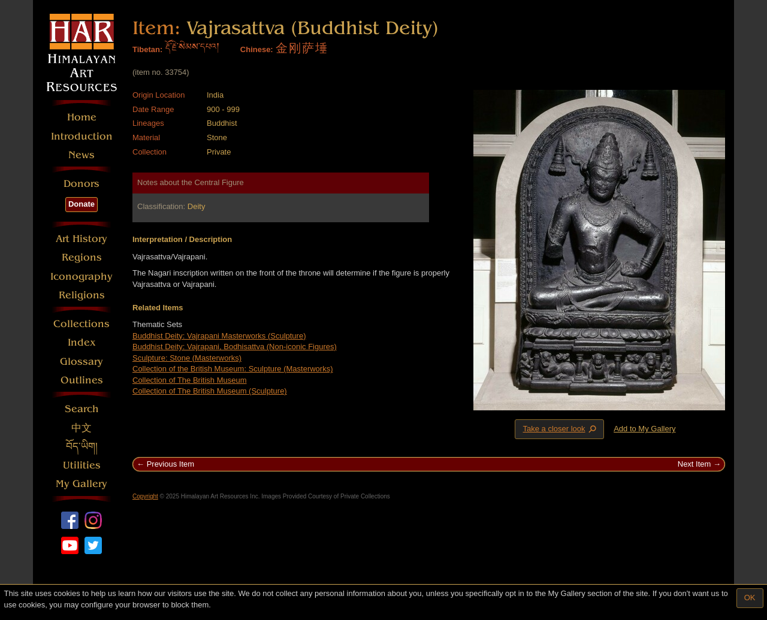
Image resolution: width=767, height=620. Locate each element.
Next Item (694, 463)
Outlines (82, 380)
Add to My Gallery (644, 428)
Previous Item (170, 463)
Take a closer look (560, 429)
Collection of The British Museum (189, 380)
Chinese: (256, 49)
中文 (81, 428)
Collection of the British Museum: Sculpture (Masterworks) (232, 368)
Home (81, 117)
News (81, 155)
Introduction (82, 136)
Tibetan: (147, 49)
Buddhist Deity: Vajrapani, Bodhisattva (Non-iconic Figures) (234, 346)
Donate (81, 203)
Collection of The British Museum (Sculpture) (209, 390)
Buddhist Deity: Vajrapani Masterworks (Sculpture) (219, 335)
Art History (81, 238)
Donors (81, 183)
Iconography (81, 276)
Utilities (82, 465)
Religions (82, 295)
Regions (82, 257)
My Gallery (81, 483)
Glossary (81, 361)
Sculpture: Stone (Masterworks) (186, 357)
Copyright (145, 496)
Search (82, 409)
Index (82, 342)
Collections (81, 323)
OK (750, 597)
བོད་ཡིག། (82, 446)
